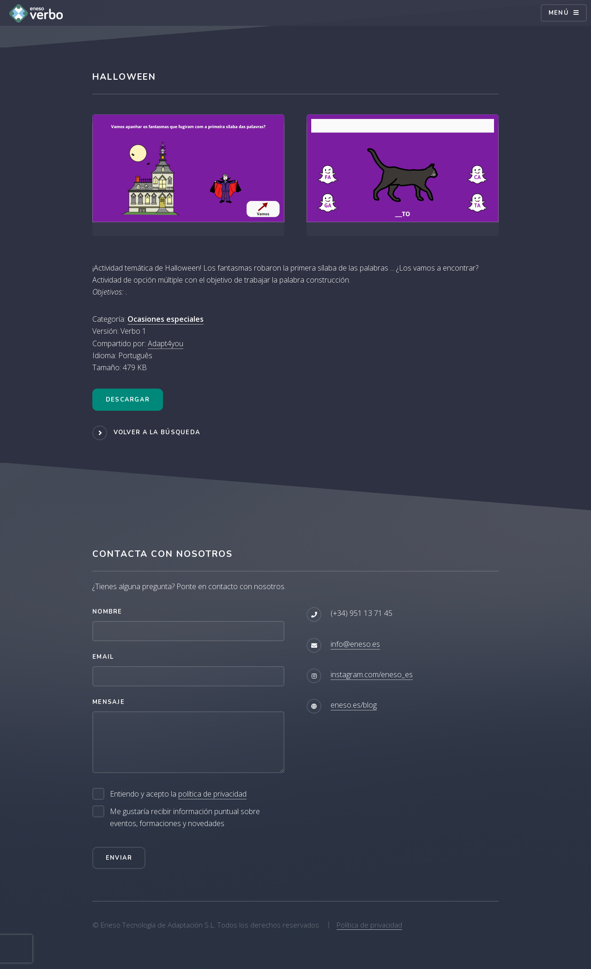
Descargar (128, 400)
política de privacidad (212, 794)
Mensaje (108, 702)
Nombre (107, 612)
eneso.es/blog (354, 705)
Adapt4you (165, 343)
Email (103, 657)
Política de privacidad (369, 924)
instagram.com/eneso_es (372, 674)
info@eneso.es (355, 644)
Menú (559, 13)
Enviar (119, 858)
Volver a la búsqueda (157, 432)
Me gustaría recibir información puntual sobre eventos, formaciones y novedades (185, 817)
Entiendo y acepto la (178, 794)
